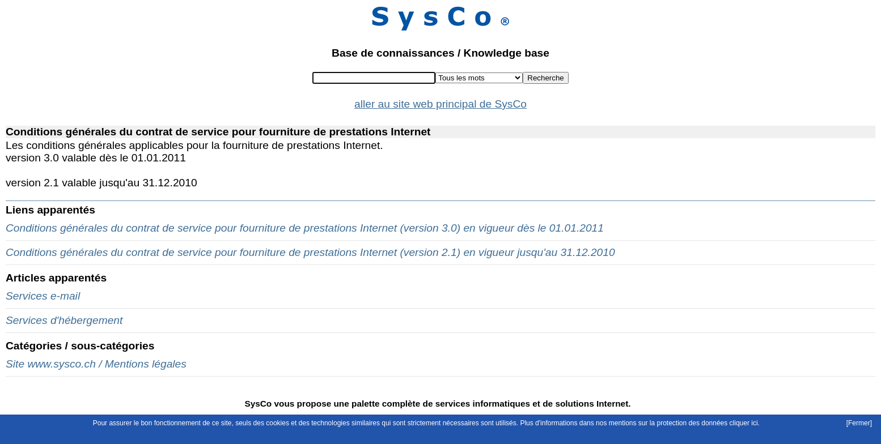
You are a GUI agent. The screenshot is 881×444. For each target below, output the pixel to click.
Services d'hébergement (64, 320)
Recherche (545, 78)
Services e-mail (43, 296)
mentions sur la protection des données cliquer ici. (684, 423)
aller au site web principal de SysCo (440, 104)
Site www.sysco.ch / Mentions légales (96, 364)
